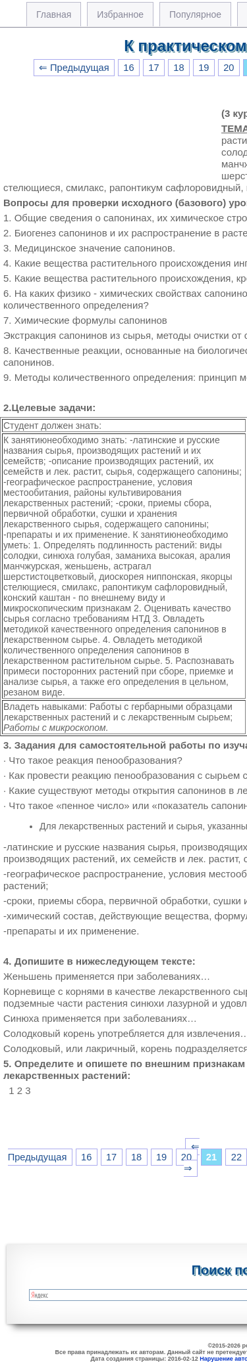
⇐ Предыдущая (74, 67)
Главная (53, 14)
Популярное (195, 14)
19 (203, 67)
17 (153, 67)
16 (128, 67)
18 (178, 67)
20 (228, 67)
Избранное (120, 14)
